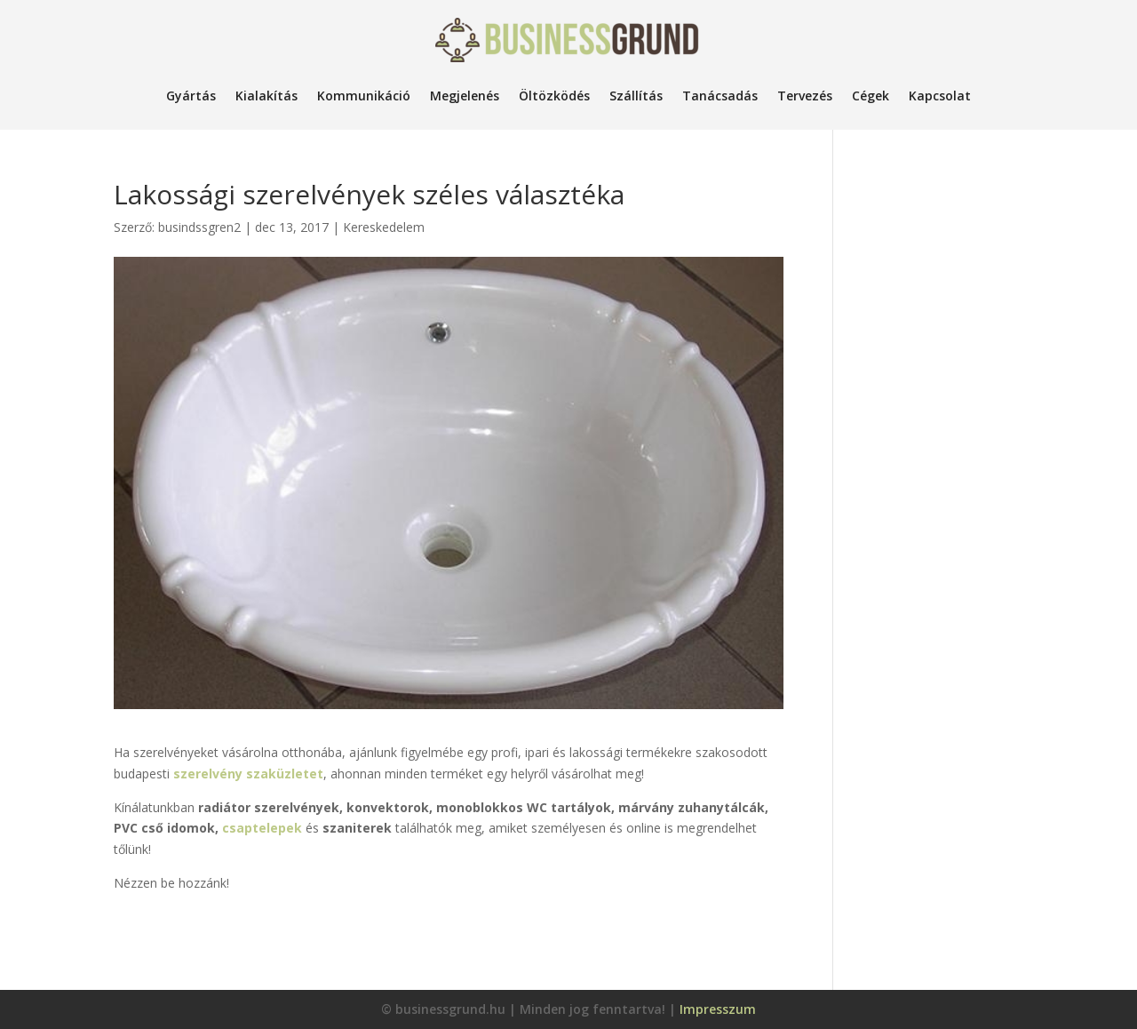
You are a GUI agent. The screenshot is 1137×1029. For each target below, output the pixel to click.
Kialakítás (266, 95)
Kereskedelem (384, 227)
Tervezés (804, 95)
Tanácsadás (720, 95)
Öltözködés (554, 95)
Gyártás (191, 95)
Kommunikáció (363, 95)
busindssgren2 (199, 227)
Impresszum (718, 1009)
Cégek (870, 95)
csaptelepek (264, 827)
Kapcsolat (940, 95)
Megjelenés (464, 95)
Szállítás (636, 95)
